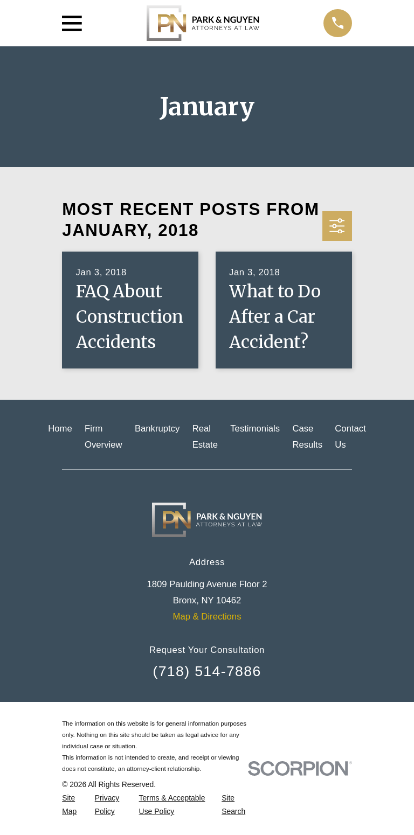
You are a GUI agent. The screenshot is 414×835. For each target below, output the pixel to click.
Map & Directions (207, 616)
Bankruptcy (157, 428)
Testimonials (255, 428)
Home (60, 428)
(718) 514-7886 (207, 671)
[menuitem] (72, 804)
